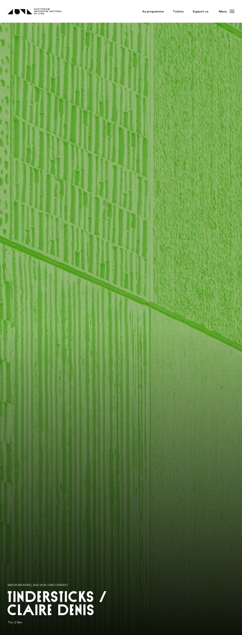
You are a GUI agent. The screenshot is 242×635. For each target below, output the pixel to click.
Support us (202, 11)
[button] (225, 11)
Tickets (179, 11)
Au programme (154, 11)
